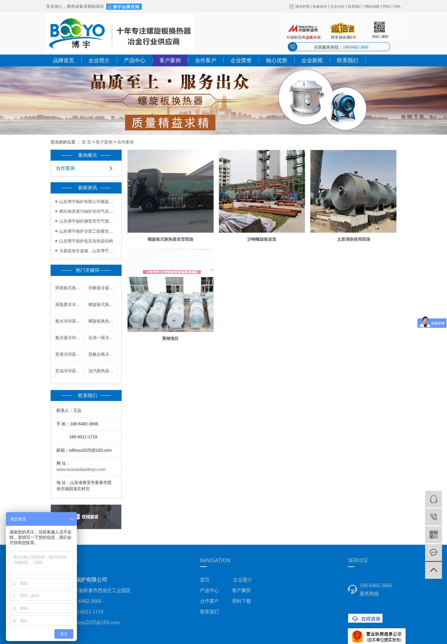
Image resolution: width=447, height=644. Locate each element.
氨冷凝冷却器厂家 (69, 337)
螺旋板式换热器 (102, 304)
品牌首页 (63, 60)
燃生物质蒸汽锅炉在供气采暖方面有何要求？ (88, 211)
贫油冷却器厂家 (69, 370)
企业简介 (99, 60)
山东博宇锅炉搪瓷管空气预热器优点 (88, 221)
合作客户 (205, 60)
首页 (204, 579)
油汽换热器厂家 (102, 370)
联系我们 (355, 6)
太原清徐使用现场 (353, 239)
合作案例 (125, 142)
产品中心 (134, 60)
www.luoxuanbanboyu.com (81, 469)
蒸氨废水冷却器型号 (69, 304)
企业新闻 (312, 60)
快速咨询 (320, 6)
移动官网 (302, 6)
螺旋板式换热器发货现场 (170, 239)
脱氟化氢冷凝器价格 (102, 354)
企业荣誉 (241, 60)
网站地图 (372, 6)
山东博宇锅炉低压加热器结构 (86, 241)
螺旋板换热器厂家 (102, 321)
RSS (386, 6)
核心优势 (276, 60)
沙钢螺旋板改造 (261, 239)
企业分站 (337, 6)
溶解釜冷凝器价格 (102, 287)
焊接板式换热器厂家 (69, 287)
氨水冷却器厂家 (69, 321)
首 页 (86, 142)
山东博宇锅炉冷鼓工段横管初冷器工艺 (88, 231)
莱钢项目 (170, 338)
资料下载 (241, 601)
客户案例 (170, 60)
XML (397, 6)
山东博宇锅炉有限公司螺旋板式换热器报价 (88, 201)
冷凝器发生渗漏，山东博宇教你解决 (88, 250)
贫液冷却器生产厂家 (69, 354)
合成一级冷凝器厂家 (102, 337)
